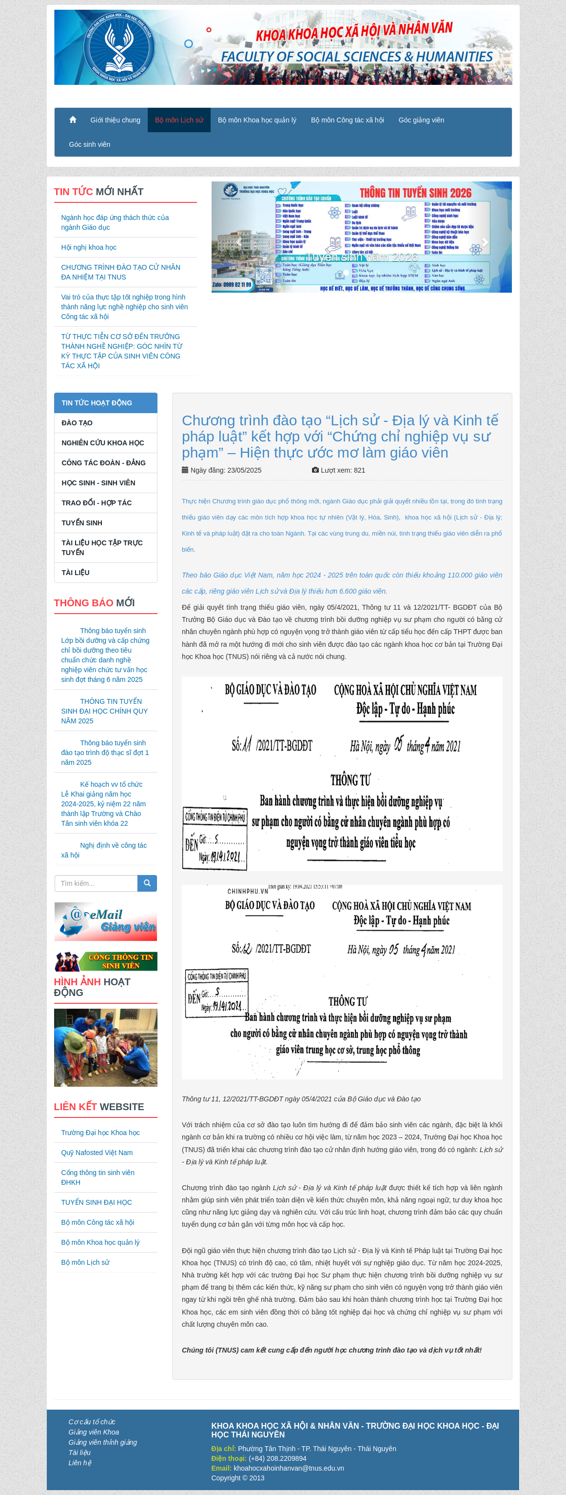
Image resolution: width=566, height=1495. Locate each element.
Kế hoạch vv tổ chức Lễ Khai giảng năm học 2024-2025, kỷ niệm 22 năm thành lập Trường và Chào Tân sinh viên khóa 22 (103, 803)
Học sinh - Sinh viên (99, 483)
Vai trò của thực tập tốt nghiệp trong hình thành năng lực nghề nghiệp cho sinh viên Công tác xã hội (124, 306)
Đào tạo (77, 423)
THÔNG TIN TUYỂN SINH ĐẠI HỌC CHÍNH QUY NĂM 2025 (104, 711)
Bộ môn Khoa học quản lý (257, 120)
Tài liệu (76, 573)
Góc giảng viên (422, 120)
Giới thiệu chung (116, 120)
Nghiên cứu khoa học (103, 443)
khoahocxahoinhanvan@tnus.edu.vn (289, 1468)
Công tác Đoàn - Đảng (104, 463)
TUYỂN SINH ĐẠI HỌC (96, 1202)
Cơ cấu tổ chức (92, 1422)
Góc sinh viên (90, 144)
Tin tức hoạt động (97, 403)
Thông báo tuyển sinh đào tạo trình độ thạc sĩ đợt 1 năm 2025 (105, 752)
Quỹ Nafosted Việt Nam (97, 1152)
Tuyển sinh (82, 523)
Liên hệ (80, 1463)
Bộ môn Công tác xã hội (347, 120)
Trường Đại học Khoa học (100, 1132)
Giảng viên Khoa (94, 1432)
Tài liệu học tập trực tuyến (102, 548)
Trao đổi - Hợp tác (97, 503)
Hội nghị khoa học (89, 247)
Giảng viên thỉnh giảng (103, 1442)
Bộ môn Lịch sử (179, 120)
